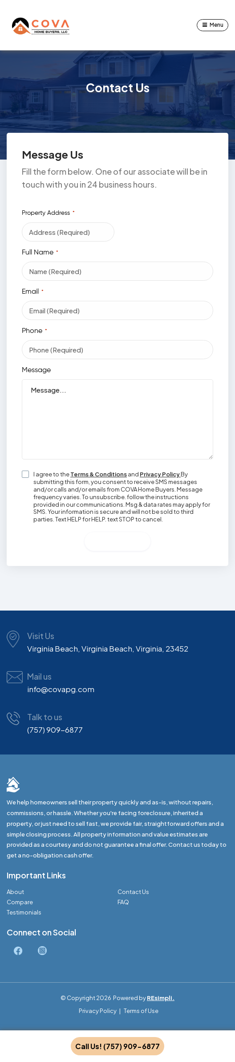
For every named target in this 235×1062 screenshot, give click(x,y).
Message (36, 370)
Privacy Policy (160, 474)
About (15, 892)
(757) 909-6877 (55, 729)
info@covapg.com (60, 689)
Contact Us (133, 892)
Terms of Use (141, 1010)
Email (33, 292)
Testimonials (24, 912)
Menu (216, 24)
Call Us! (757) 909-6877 (117, 1046)
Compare (20, 902)
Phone (34, 332)
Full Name (40, 253)
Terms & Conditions (98, 474)
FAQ (123, 902)
